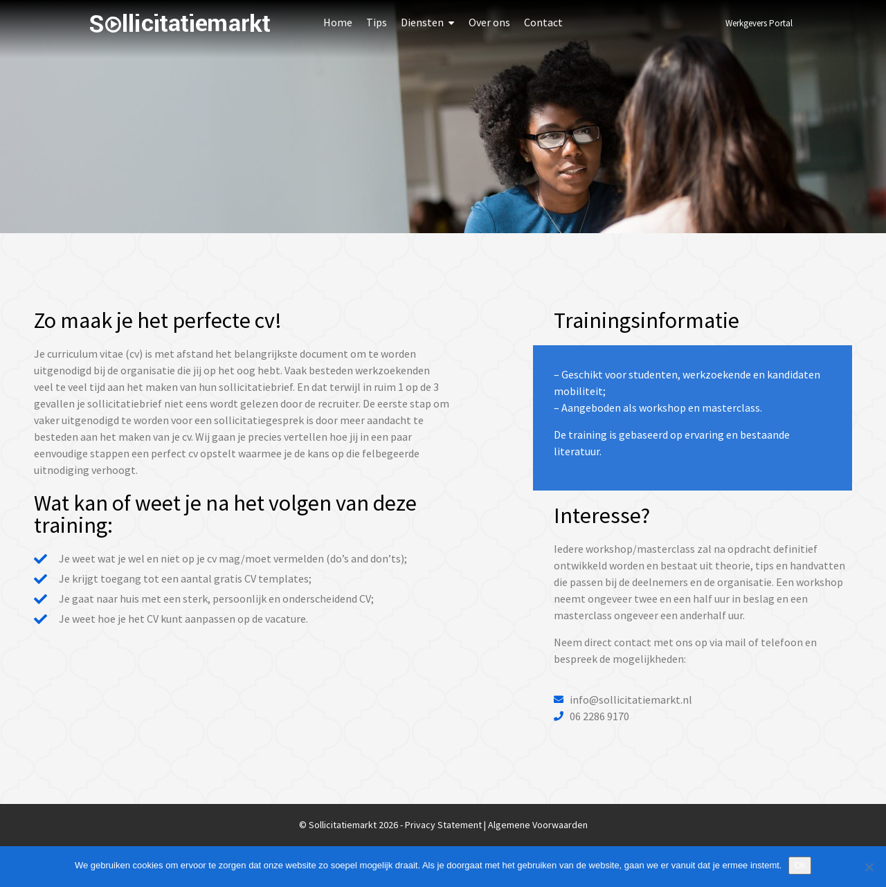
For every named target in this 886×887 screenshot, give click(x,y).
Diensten (422, 22)
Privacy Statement (443, 825)
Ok (800, 865)
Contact (543, 22)
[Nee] (869, 867)
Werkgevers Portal (759, 23)
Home (337, 22)
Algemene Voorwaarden (538, 825)
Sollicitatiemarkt (180, 23)
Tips (376, 22)
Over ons (489, 22)
